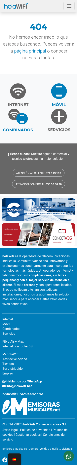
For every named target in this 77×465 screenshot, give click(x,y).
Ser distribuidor (13, 368)
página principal (30, 51)
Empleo (7, 373)
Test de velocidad (14, 359)
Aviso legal (10, 430)
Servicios (8, 333)
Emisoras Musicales (14, 448)
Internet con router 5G (17, 346)
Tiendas (8, 364)
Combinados (11, 329)
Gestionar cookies (28, 434)
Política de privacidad (35, 430)
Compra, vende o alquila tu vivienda (50, 448)
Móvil (6, 324)
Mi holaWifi (10, 354)
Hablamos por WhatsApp (22, 381)
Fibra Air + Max (13, 341)
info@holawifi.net (17, 386)
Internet (7, 319)
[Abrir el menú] (69, 6)
